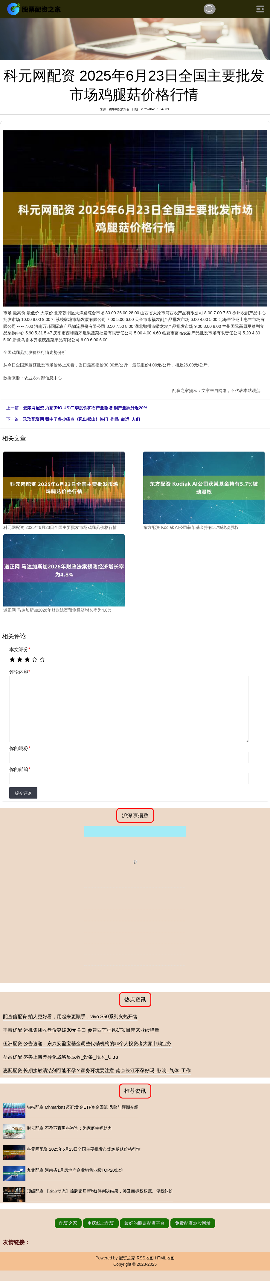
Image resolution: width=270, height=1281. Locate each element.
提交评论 (23, 793)
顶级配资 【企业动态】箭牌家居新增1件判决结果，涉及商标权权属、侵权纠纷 (100, 1191)
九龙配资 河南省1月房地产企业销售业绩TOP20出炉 (75, 1170)
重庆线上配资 (100, 1223)
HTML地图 (165, 1258)
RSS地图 (145, 1258)
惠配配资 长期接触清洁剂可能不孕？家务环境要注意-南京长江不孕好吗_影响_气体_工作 (97, 1070)
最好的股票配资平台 (144, 1223)
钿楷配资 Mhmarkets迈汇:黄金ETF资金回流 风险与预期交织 (82, 1107)
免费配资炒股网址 (193, 1223)
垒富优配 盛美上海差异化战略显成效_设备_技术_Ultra (60, 1057)
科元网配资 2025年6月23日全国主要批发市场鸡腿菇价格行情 (84, 1149)
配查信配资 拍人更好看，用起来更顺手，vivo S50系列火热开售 (70, 1016)
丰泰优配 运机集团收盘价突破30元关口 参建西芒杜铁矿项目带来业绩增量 (81, 1030)
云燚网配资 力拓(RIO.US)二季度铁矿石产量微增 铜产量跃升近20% (85, 407)
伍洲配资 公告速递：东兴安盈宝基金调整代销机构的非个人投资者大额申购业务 (87, 1043)
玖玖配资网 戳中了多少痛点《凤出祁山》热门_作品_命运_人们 (81, 419)
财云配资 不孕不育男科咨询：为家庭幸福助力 (69, 1128)
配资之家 (68, 1223)
